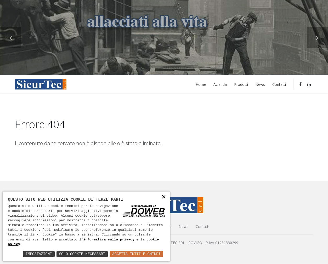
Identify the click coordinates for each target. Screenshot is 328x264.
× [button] (163, 197)
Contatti (279, 84)
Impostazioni (39, 253)
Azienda (220, 84)
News (260, 84)
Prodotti (241, 84)
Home (201, 84)
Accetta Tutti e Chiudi (136, 253)
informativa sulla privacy (108, 239)
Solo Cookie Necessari (82, 253)
